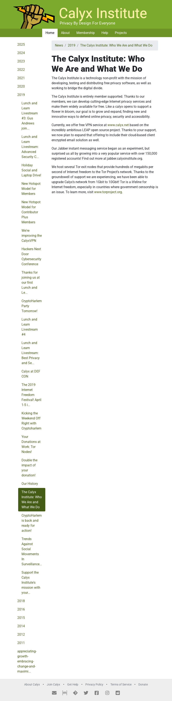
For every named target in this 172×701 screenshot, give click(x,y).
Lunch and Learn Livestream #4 (30, 326)
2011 (21, 643)
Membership (85, 33)
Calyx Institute (103, 13)
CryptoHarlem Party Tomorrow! (32, 306)
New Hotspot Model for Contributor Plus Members (31, 212)
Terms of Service (121, 684)
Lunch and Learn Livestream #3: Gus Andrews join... (30, 115)
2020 (21, 86)
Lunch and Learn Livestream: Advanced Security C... (30, 147)
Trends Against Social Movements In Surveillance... (32, 551)
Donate (143, 684)
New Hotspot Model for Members (31, 189)
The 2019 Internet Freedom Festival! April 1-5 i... (31, 395)
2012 (21, 634)
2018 (21, 601)
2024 (21, 53)
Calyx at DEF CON (31, 373)
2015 (21, 618)
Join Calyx (53, 684)
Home (50, 33)
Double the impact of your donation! (29, 467)
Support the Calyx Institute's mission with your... (31, 582)
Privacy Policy (94, 684)
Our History (30, 484)
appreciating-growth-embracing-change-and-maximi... (27, 661)
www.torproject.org (108, 192)
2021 (21, 78)
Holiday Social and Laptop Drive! (31, 170)
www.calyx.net (118, 125)
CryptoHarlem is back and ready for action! (32, 523)
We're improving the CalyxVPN (32, 236)
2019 (21, 95)
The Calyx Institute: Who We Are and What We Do (32, 499)
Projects (121, 33)
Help (104, 33)
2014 (21, 626)
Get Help (72, 684)
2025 (21, 45)
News (59, 45)
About (65, 33)
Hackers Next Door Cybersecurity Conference (31, 256)
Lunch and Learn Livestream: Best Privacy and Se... (31, 353)
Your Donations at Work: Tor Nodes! (31, 444)
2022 (21, 70)
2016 (21, 609)
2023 (21, 61)
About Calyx (32, 684)
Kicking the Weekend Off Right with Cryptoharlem (31, 420)
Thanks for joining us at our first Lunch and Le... (31, 282)
